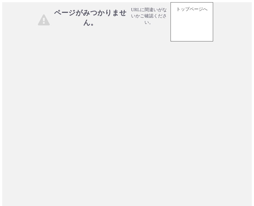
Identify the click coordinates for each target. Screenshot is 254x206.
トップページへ (192, 9)
